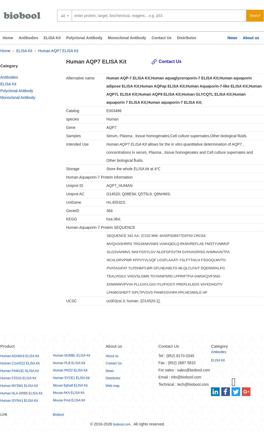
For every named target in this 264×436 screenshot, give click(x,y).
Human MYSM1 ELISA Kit (19, 386)
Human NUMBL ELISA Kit (71, 355)
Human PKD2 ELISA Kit (70, 370)
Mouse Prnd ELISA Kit (69, 400)
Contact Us (161, 38)
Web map (113, 386)
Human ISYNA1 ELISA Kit (19, 401)
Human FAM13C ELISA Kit (19, 371)
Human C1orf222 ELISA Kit (19, 363)
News (232, 38)
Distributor (186, 38)
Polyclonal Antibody (84, 38)
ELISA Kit (52, 38)
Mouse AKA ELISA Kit (68, 393)
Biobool (58, 415)
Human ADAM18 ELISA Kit (19, 356)
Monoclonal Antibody (127, 38)
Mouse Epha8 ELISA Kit (70, 385)
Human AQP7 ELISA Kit (58, 51)
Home (8, 38)
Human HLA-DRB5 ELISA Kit (21, 393)
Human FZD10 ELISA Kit (18, 378)
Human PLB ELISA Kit (69, 363)
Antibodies (28, 38)
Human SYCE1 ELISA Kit (71, 378)
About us (251, 38)
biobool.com (122, 424)
